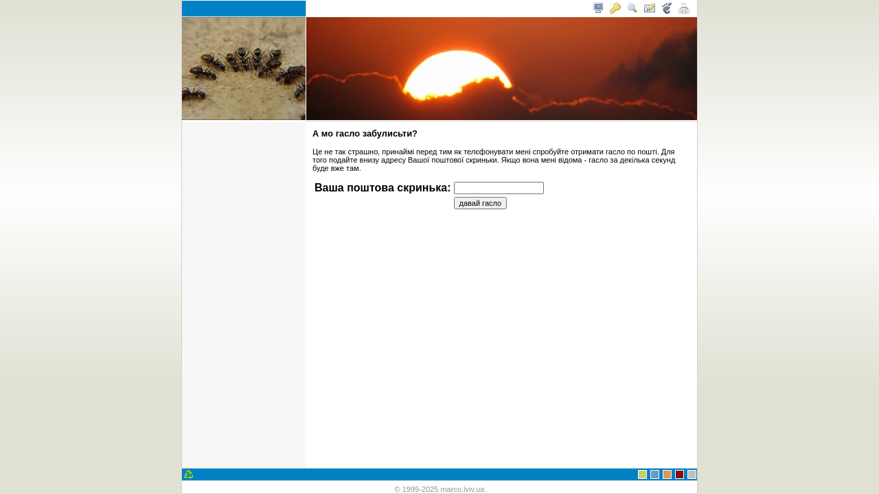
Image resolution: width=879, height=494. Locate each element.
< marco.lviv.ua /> (244, 8)
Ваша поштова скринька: (383, 187)
